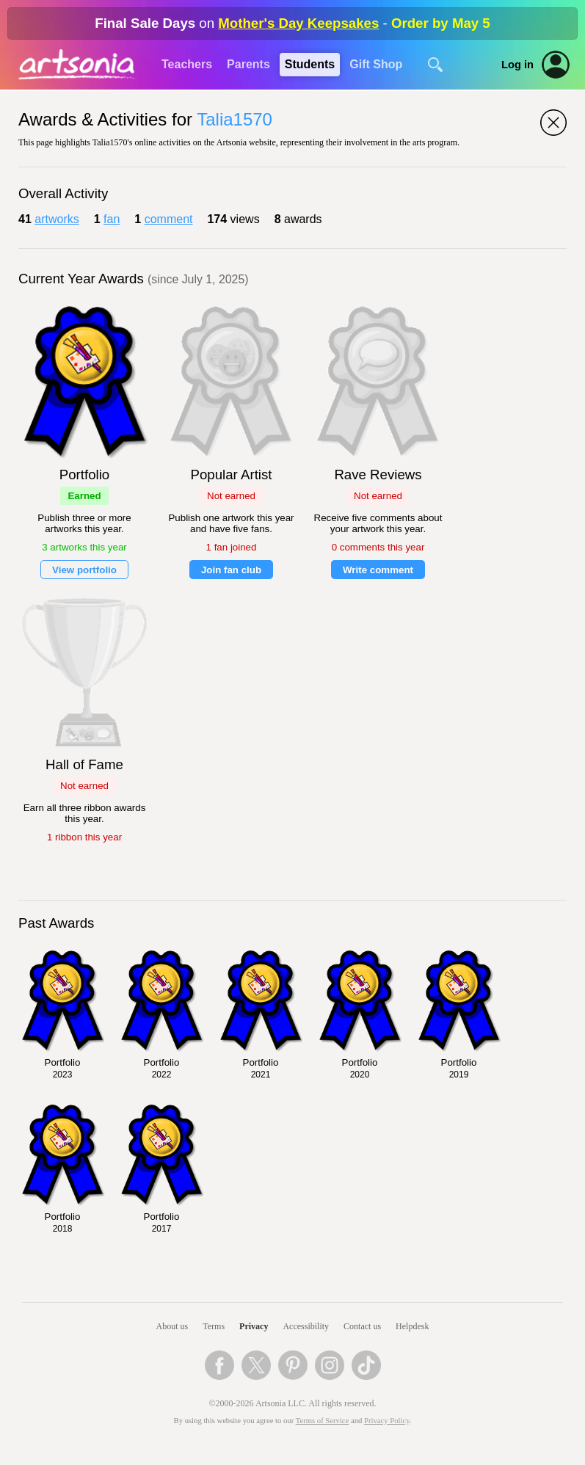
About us (172, 1326)
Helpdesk (412, 1326)
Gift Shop (375, 64)
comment (169, 219)
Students (310, 64)
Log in (517, 64)
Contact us (362, 1326)
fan (111, 219)
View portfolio (84, 569)
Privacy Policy (387, 1421)
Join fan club (231, 569)
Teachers (186, 64)
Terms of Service (322, 1421)
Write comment (378, 569)
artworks (56, 219)
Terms (214, 1326)
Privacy (253, 1326)
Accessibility (306, 1326)
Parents (248, 64)
